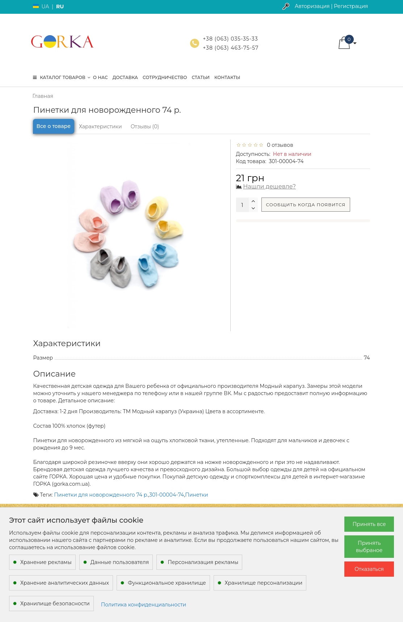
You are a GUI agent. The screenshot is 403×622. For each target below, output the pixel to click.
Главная (43, 96)
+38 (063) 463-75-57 (231, 48)
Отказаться (369, 569)
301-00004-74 (166, 495)
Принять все (369, 524)
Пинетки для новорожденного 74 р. (101, 495)
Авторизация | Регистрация (331, 6)
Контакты (227, 77)
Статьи (201, 77)
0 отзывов (278, 145)
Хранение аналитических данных (64, 583)
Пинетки (196, 495)
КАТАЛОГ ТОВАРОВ (62, 77)
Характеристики (100, 126)
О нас (100, 77)
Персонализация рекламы (203, 562)
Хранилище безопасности (55, 603)
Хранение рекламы (46, 562)
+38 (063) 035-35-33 (230, 39)
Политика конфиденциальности (143, 604)
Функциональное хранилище (167, 583)
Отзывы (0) (145, 126)
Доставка (125, 77)
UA (45, 6)
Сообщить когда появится (306, 204)
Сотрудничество (165, 77)
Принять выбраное (369, 546)
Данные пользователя (120, 562)
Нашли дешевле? (269, 186)
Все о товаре (54, 126)
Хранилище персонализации (263, 583)
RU (60, 6)
